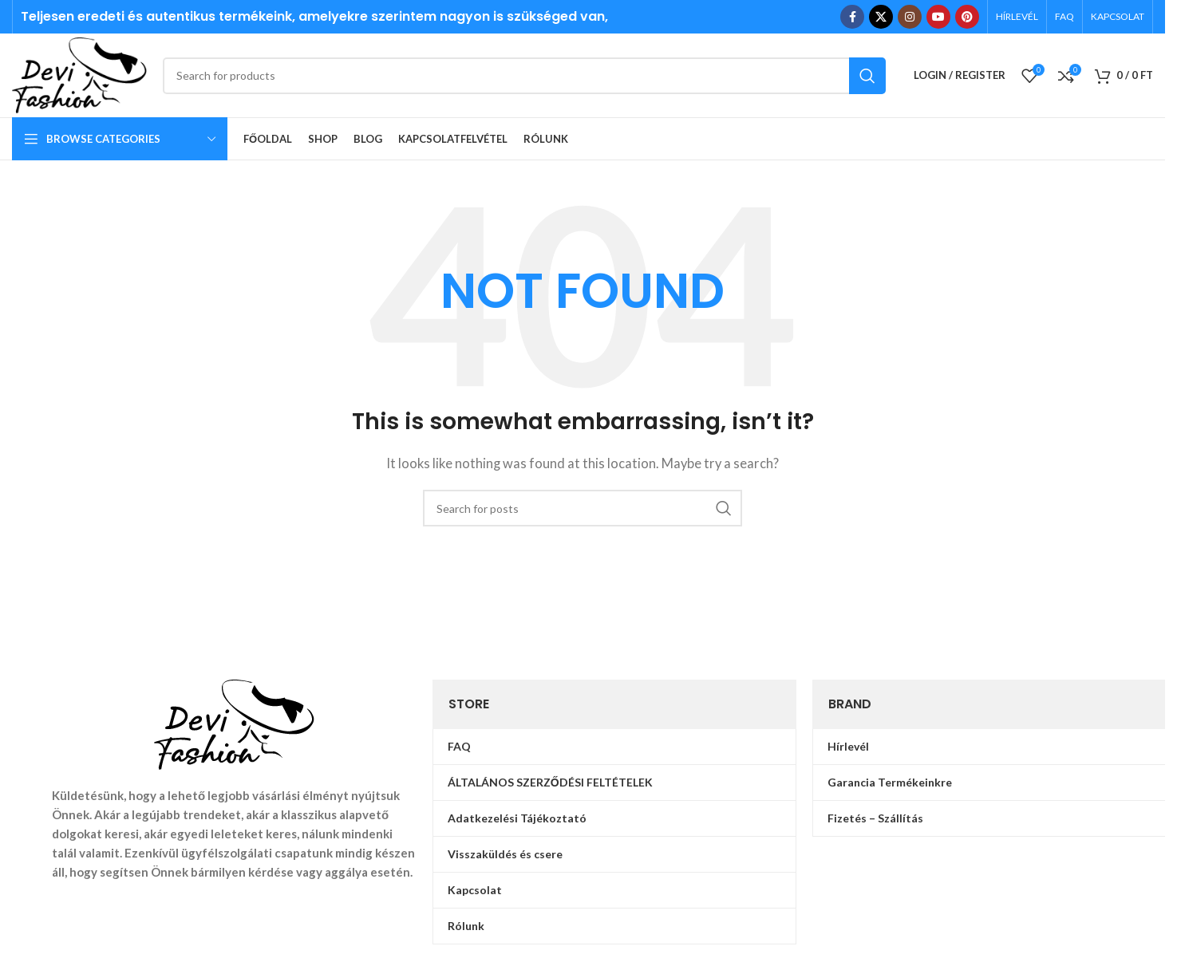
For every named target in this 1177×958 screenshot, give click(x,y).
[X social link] (881, 17)
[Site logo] (79, 73)
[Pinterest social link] (967, 17)
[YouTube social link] (938, 17)
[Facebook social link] (852, 17)
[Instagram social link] (910, 17)
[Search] (524, 75)
